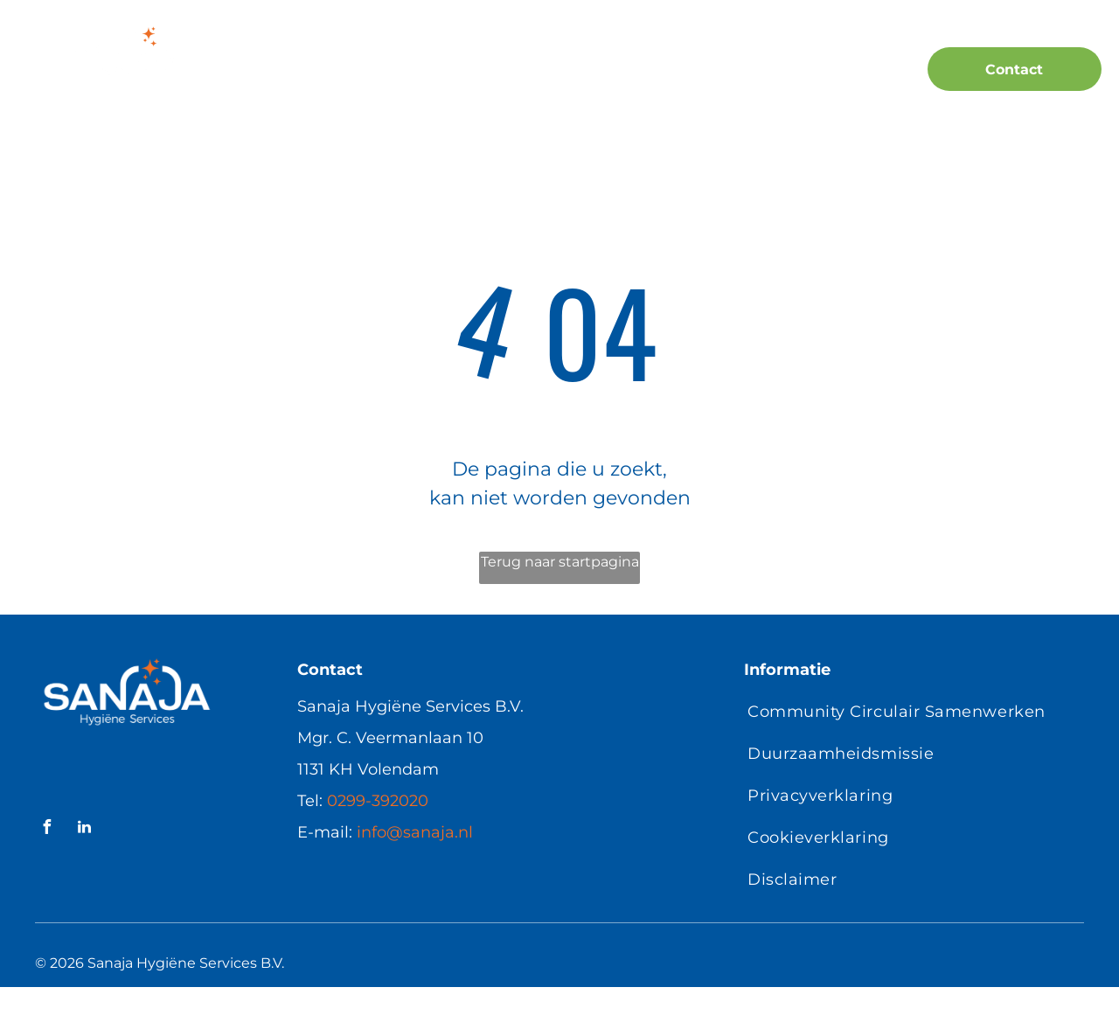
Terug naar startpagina (560, 561)
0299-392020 (377, 800)
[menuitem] (305, 71)
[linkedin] (84, 829)
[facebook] (46, 829)
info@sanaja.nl (415, 832)
